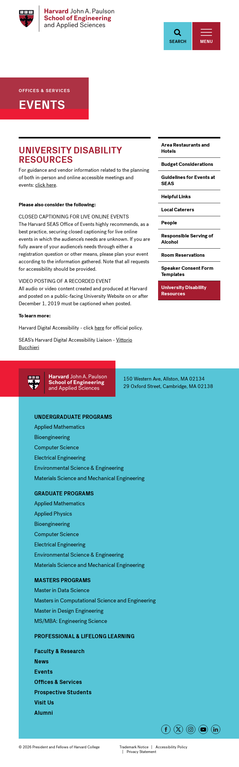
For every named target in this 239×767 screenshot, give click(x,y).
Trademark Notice (134, 747)
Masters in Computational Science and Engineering (95, 600)
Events (42, 103)
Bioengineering (52, 437)
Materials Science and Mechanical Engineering (89, 478)
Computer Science (56, 447)
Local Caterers (177, 209)
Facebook (166, 729)
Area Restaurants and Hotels (185, 148)
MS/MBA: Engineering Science (70, 621)
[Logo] (66, 18)
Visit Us (44, 702)
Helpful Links (176, 196)
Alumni (43, 712)
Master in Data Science (61, 590)
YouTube (203, 729)
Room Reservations (183, 255)
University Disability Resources (183, 290)
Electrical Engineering (59, 458)
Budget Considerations (187, 164)
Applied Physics (53, 514)
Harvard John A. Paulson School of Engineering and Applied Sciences (67, 382)
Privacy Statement (141, 751)
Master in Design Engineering (68, 611)
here (99, 328)
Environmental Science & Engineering (79, 468)
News (41, 661)
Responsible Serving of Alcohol (187, 238)
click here (45, 185)
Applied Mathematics (59, 427)
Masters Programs (62, 580)
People (169, 222)
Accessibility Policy (171, 747)
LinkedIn (215, 729)
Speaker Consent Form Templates (187, 271)
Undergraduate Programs (73, 416)
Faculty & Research (59, 651)
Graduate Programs (64, 493)
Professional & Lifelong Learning (84, 636)
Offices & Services (44, 90)
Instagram (190, 729)
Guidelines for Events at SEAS (188, 180)
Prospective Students (62, 692)
